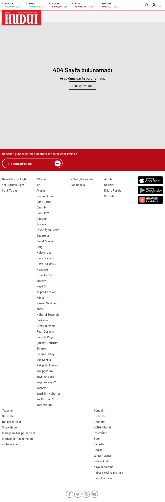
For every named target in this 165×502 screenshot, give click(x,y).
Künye (41, 297)
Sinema (41, 348)
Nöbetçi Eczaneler (49, 314)
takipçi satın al (11, 421)
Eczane (41, 224)
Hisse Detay (44, 275)
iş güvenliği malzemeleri (17, 438)
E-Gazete (100, 416)
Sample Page (45, 337)
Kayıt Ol (41, 286)
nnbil (40, 309)
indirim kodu (102, 461)
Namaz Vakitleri (47, 303)
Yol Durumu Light (13, 185)
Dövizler (42, 218)
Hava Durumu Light (14, 179)
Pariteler (42, 320)
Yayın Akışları (45, 376)
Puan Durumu (45, 331)
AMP (39, 185)
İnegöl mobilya (103, 478)
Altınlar (41, 179)
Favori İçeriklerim (48, 230)
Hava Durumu (45, 258)
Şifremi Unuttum (47, 342)
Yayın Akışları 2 (46, 382)
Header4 (42, 269)
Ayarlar (41, 190)
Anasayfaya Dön (82, 85)
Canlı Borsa (44, 201)
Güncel (98, 410)
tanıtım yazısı (102, 455)
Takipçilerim (45, 371)
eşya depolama (103, 467)
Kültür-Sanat (102, 427)
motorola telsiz (12, 444)
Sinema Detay (45, 354)
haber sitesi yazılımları (108, 472)
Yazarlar (42, 388)
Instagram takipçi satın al (18, 433)
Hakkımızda (44, 252)
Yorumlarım (44, 405)
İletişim (41, 280)
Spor (97, 438)
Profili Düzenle (46, 326)
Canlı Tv (42, 207)
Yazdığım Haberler (48, 393)
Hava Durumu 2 (46, 264)
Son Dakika (44, 359)
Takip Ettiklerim (47, 365)
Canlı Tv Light (11, 190)
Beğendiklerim (46, 196)
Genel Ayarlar (45, 241)
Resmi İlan (100, 433)
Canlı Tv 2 (43, 213)
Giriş (39, 247)
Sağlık (98, 450)
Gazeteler (43, 235)
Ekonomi (99, 421)
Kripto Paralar (46, 292)
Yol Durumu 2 (45, 399)
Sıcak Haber (10, 427)
